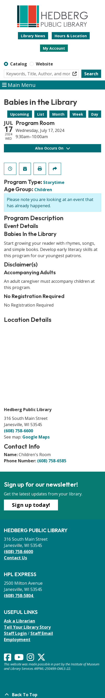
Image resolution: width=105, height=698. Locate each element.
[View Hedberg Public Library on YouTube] (19, 659)
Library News (33, 35)
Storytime (53, 182)
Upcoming (19, 114)
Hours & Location (71, 35)
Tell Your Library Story (27, 627)
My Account (54, 48)
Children (43, 189)
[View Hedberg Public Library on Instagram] (31, 659)
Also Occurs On (52, 148)
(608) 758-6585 (51, 461)
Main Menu (19, 85)
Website (44, 64)
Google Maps (36, 437)
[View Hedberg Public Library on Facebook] (8, 659)
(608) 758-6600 (18, 431)
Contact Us (15, 558)
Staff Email (41, 633)
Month (58, 114)
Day (94, 114)
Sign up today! (31, 504)
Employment (17, 639)
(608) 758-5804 (19, 595)
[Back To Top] (52, 694)
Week (78, 114)
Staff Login (15, 633)
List (40, 114)
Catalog (18, 64)
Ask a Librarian (19, 621)
